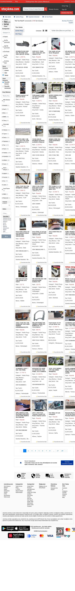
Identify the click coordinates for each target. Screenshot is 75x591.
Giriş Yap (65, 6)
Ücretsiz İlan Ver (67, 12)
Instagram (64, 491)
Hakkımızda (7, 497)
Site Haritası (7, 495)
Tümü (6, 75)
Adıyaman (6, 228)
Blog (16, 1)
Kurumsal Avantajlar (6, 1)
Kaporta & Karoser (33, 17)
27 (58, 451)
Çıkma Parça (18, 17)
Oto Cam (29, 498)
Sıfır (5, 73)
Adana (6, 226)
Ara (6, 236)
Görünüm (38, 30)
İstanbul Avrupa (6, 218)
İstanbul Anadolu (6, 220)
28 (62, 451)
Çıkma (6, 70)
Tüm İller (6, 216)
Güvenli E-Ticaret (69, 1)
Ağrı (6, 231)
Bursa (6, 225)
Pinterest (64, 494)
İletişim (52, 489)
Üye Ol (64, 9)
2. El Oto (18, 489)
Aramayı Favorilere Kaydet (67, 462)
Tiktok (64, 495)
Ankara (6, 221)
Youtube (64, 492)
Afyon (6, 230)
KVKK (5, 493)
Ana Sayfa (7, 17)
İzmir (6, 223)
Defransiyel (30, 503)
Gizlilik (5, 492)
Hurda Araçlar (19, 492)
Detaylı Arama (53, 9)
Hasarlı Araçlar (19, 490)
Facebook (64, 488)
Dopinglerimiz (54, 488)
